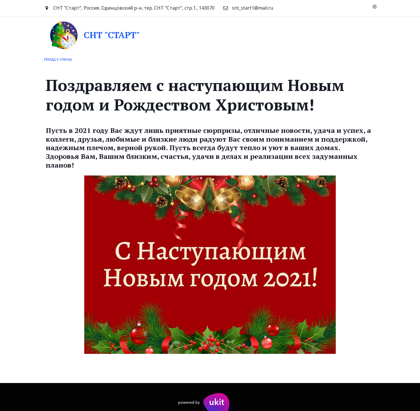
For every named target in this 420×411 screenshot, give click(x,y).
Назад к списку (58, 59)
